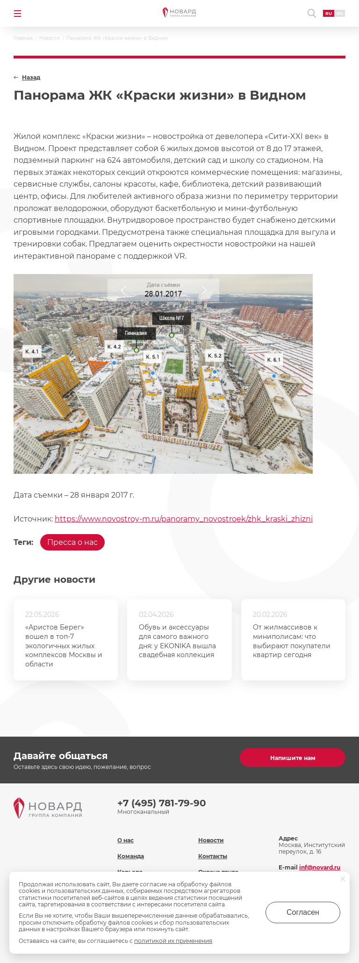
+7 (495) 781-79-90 (161, 803)
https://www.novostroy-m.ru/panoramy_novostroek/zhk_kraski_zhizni (184, 518)
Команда (130, 856)
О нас (125, 840)
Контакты (212, 856)
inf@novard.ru (319, 867)
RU (328, 13)
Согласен (303, 912)
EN (340, 13)
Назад (31, 77)
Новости (211, 840)
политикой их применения (173, 940)
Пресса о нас (72, 542)
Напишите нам (293, 757)
